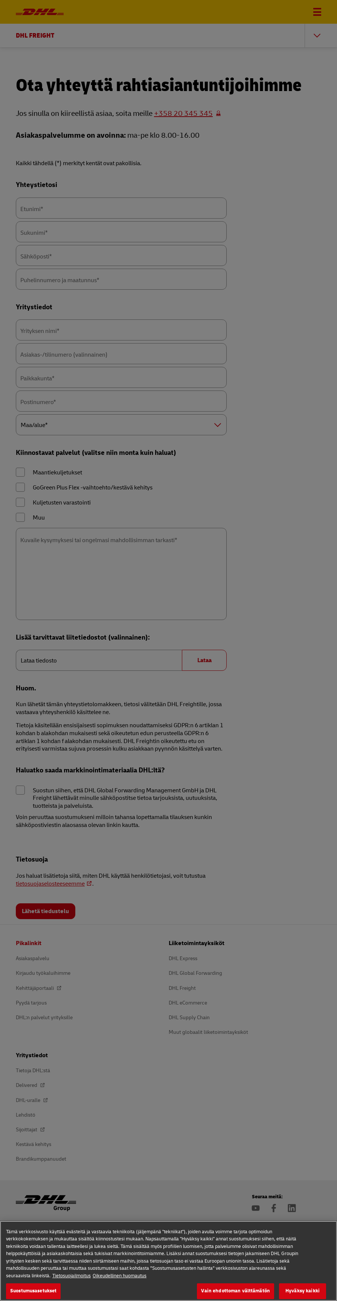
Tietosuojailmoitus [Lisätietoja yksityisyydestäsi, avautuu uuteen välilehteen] (71, 1283)
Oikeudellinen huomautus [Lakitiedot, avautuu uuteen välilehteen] (119, 1283)
